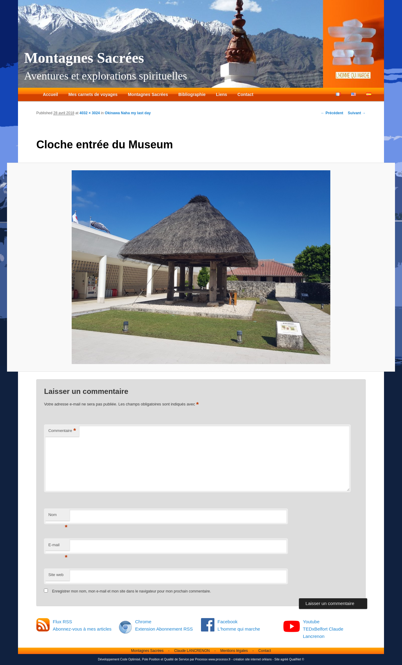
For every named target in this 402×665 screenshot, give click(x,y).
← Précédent (332, 113)
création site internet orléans (252, 659)
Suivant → (357, 113)
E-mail (57, 547)
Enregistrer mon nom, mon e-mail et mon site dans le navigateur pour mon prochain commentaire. (131, 591)
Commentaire (62, 430)
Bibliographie (192, 94)
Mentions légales (234, 651)
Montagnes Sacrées (84, 58)
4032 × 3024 (89, 113)
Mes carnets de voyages (92, 94)
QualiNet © (296, 659)
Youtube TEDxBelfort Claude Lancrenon (323, 629)
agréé (285, 659)
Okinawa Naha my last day (128, 113)
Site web (55, 574)
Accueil (50, 94)
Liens (221, 94)
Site (277, 659)
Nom (57, 516)
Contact (245, 94)
